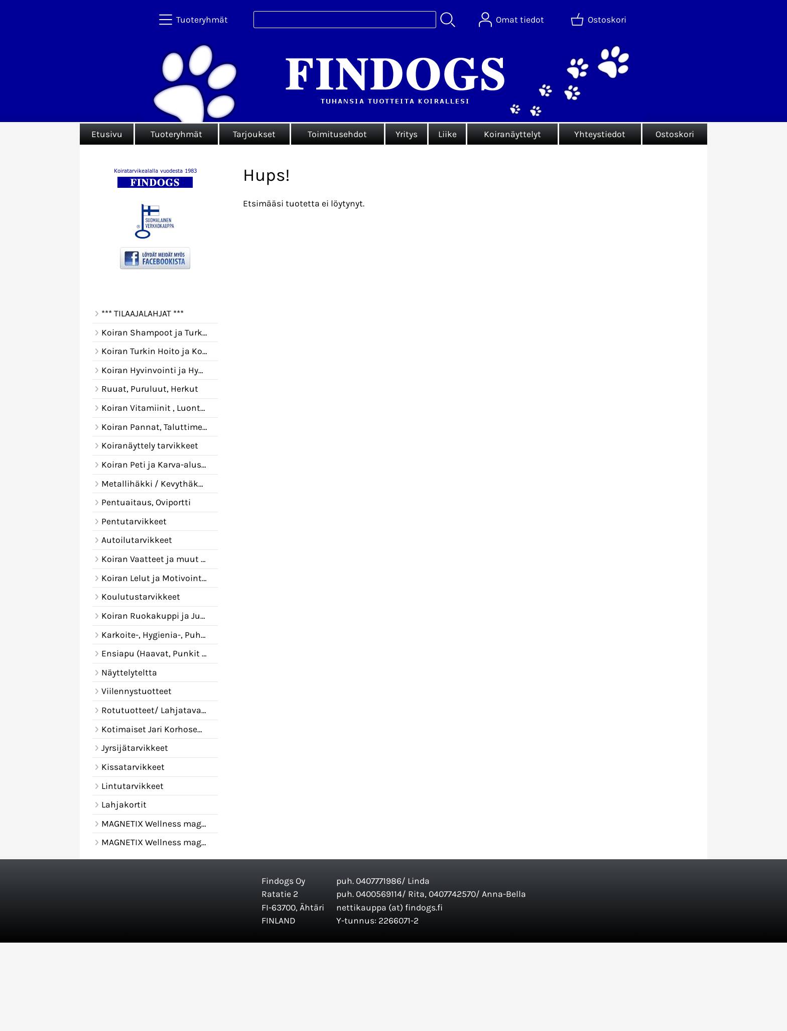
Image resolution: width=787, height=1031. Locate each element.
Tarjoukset (254, 134)
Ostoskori (674, 134)
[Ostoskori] (599, 20)
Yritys (407, 134)
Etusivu (106, 134)
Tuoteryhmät (176, 134)
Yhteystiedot (599, 134)
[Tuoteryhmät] (194, 20)
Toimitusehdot (337, 134)
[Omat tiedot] (512, 20)
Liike (447, 134)
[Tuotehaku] (344, 19)
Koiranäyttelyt (512, 134)
